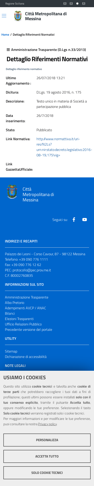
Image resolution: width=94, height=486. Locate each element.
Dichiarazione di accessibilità (26, 356)
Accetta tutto (47, 456)
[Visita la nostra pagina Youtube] (84, 219)
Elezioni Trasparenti (19, 318)
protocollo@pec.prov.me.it (32, 270)
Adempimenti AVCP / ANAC (25, 308)
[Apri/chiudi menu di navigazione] (4, 15)
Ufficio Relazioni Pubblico (23, 324)
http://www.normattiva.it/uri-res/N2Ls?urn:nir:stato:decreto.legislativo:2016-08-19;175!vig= (64, 147)
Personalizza (47, 439)
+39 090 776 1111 (33, 259)
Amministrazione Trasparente (26, 297)
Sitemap (11, 351)
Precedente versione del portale (28, 329)
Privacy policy (47, 424)
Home (5, 34)
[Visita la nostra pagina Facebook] (73, 219)
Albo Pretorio (14, 302)
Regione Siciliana (14, 4)
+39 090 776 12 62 (26, 264)
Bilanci (10, 313)
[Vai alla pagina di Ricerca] (86, 16)
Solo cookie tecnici (47, 472)
